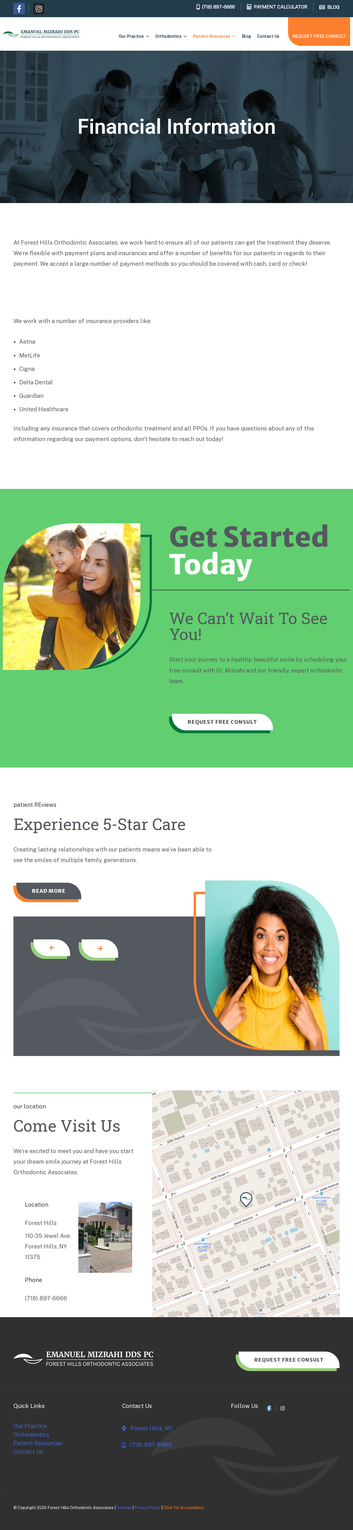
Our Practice (134, 36)
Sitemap (124, 1507)
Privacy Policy (147, 1507)
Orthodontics (171, 36)
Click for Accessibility (183, 1507)
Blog (246, 36)
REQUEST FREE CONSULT (319, 36)
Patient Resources (214, 36)
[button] (246, 1200)
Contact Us (268, 36)
